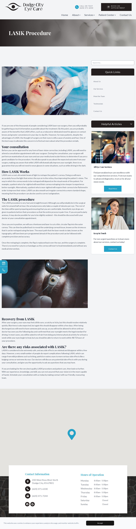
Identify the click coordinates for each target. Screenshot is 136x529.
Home (64, 14)
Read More (113, 189)
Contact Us (126, 14)
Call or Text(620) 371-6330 (86, 7)
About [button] (76, 14)
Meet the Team (99, 96)
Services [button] (89, 14)
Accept (100, 523)
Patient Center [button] (107, 14)
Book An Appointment (118, 7)
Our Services (98, 89)
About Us (97, 81)
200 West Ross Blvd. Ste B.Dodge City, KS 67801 (45, 481)
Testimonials (98, 104)
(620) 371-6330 (40, 489)
